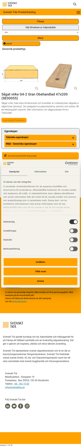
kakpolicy (57, 211)
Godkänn (40, 262)
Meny (40, 38)
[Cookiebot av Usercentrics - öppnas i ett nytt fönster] (65, 163)
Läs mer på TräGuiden (14, 120)
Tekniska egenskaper (40, 138)
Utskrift (7, 43)
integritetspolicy (37, 211)
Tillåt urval (40, 271)
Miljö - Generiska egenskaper (40, 144)
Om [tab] (67, 171)
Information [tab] (40, 171)
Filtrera (40, 21)
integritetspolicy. (19, 301)
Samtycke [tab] (14, 171)
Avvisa (40, 281)
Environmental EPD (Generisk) (20, 156)
